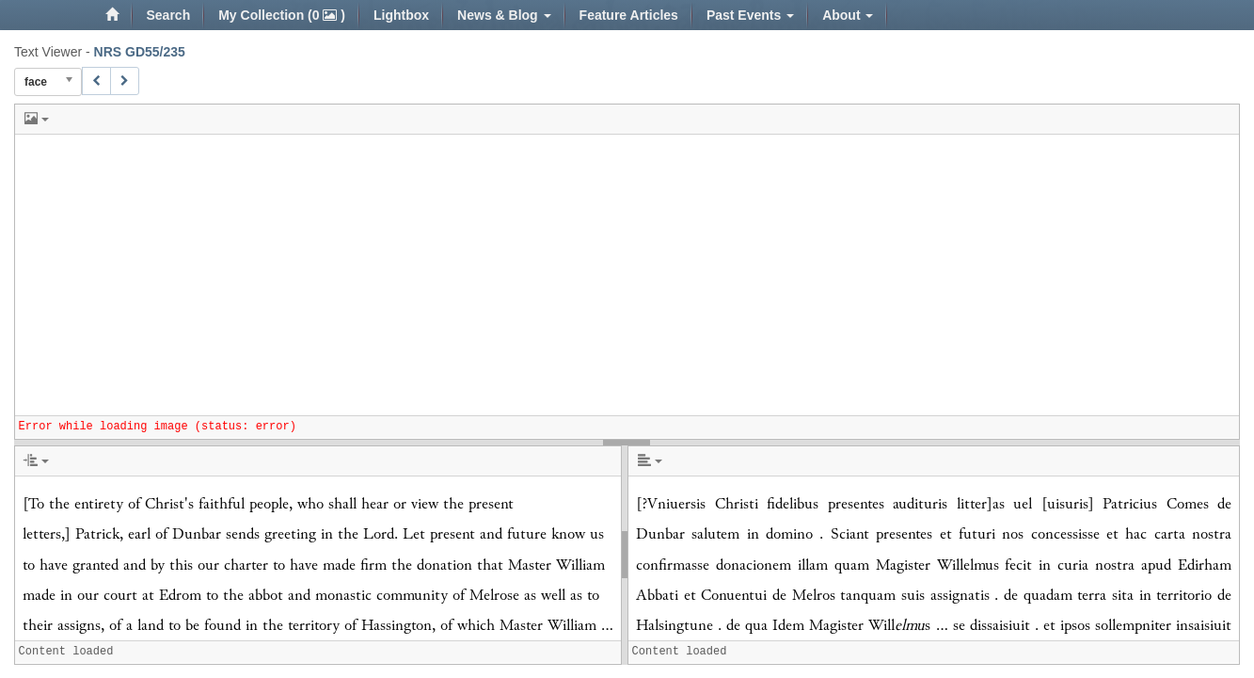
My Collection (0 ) (281, 15)
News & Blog (503, 15)
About (847, 15)
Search (169, 15)
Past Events (750, 15)
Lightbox (401, 15)
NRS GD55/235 (139, 51)
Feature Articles (628, 15)
